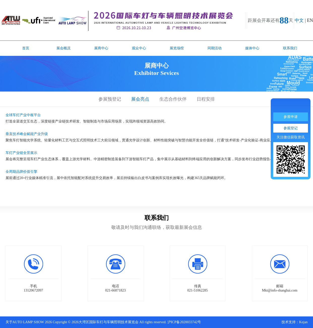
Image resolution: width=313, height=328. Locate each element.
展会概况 (63, 48)
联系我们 (290, 48)
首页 (25, 48)
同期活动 (214, 48)
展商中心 (101, 48)
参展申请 (291, 117)
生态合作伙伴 (173, 99)
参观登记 (291, 128)
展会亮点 (140, 99)
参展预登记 (109, 99)
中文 (299, 20)
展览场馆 (177, 48)
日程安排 (206, 99)
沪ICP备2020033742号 (184, 322)
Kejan (303, 322)
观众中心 (139, 48)
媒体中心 (252, 48)
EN (310, 20)
